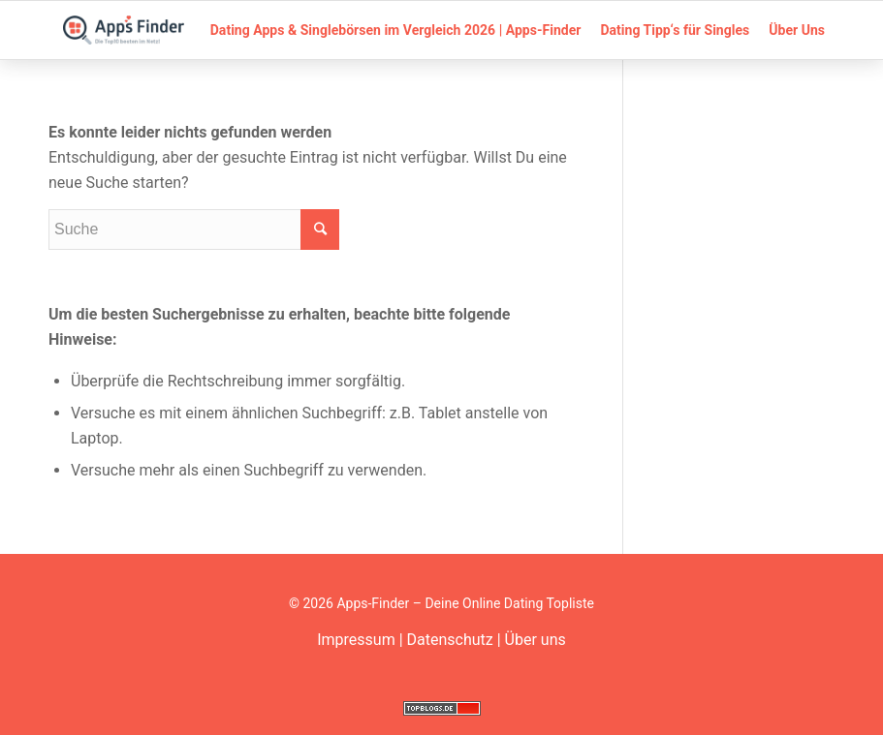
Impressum (356, 639)
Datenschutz (450, 639)
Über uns (535, 639)
